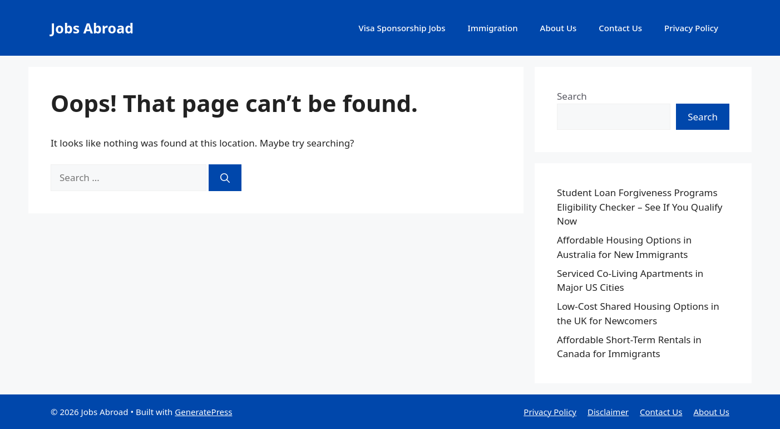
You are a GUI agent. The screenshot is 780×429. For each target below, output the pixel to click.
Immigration (493, 27)
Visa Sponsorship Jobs (401, 27)
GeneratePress (203, 411)
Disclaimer (608, 411)
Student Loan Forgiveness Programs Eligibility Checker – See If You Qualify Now (639, 206)
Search (572, 96)
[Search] (225, 177)
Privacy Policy (691, 27)
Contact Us (620, 27)
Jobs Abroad (92, 27)
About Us (558, 27)
